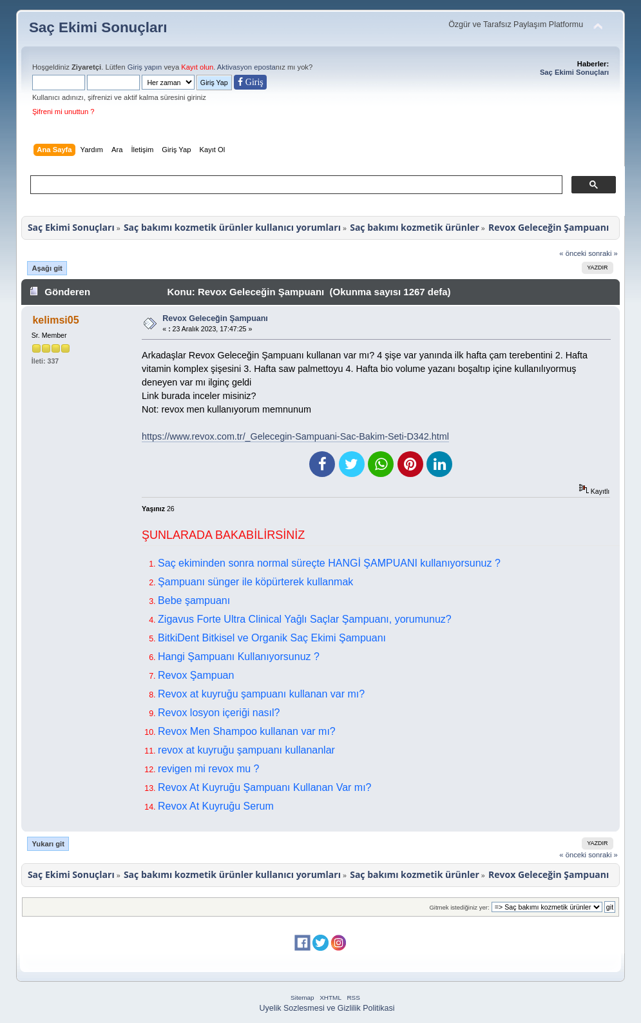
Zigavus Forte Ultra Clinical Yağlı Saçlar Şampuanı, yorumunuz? (305, 619)
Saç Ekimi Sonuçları (98, 27)
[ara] (295, 185)
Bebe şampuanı (194, 600)
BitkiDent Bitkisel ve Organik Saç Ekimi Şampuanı (272, 637)
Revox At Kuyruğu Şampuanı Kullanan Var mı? (264, 787)
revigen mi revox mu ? (208, 768)
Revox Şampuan (196, 675)
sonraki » (603, 253)
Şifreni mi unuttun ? (63, 111)
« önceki (572, 253)
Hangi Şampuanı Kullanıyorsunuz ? (239, 656)
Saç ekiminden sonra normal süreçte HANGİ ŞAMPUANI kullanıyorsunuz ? (329, 563)
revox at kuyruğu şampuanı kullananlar (246, 750)
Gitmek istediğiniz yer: (459, 907)
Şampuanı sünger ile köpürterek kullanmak (255, 581)
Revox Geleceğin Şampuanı (215, 318)
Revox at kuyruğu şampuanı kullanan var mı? (261, 693)
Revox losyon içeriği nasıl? (219, 712)
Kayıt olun (197, 67)
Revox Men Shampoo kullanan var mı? (247, 731)
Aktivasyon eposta (246, 67)
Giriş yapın (145, 67)
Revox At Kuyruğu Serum (216, 806)
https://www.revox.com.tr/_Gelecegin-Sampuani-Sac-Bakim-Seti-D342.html (295, 436)
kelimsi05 (55, 320)
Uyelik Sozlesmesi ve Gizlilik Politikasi (327, 1008)
